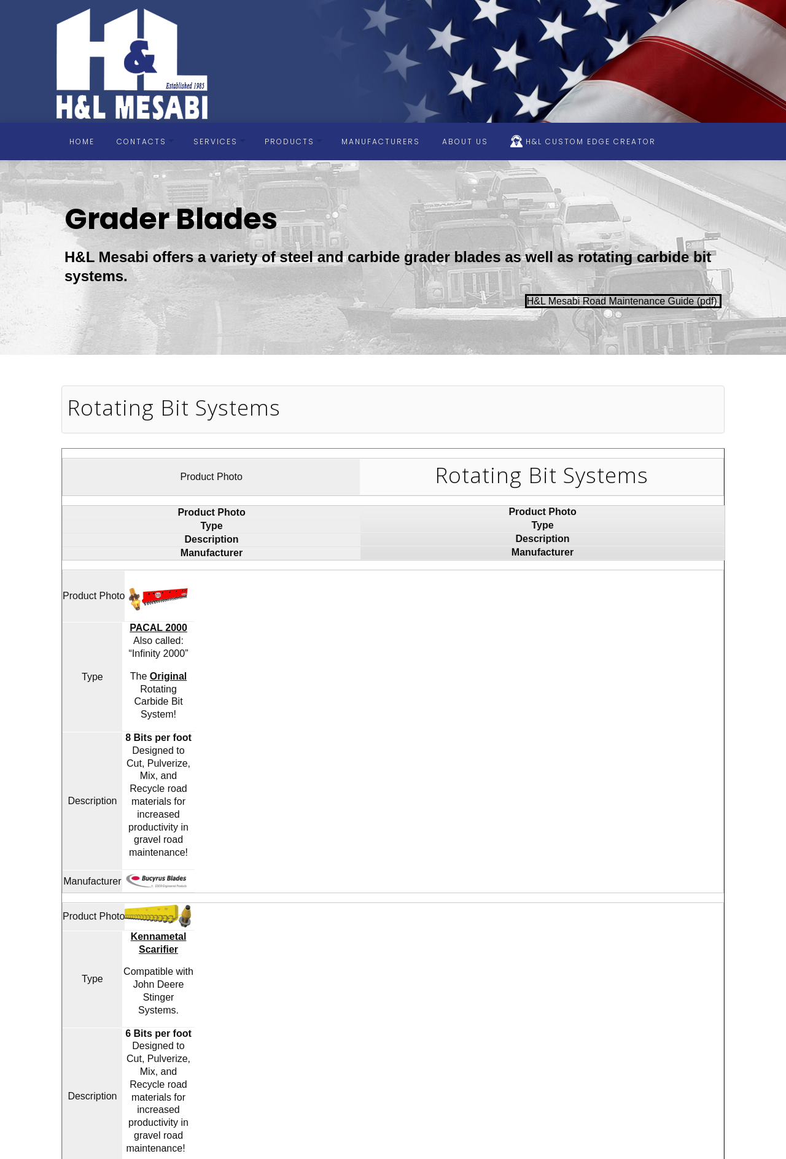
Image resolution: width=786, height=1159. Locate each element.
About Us (465, 141)
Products (289, 141)
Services (215, 141)
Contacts (141, 141)
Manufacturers (380, 141)
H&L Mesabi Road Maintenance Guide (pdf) (623, 301)
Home (82, 141)
